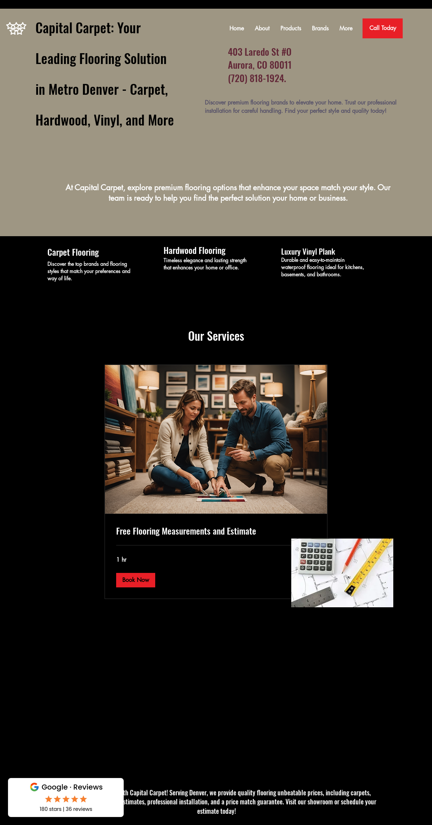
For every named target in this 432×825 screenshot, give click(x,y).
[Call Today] (383, 28)
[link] (216, 531)
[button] (135, 580)
